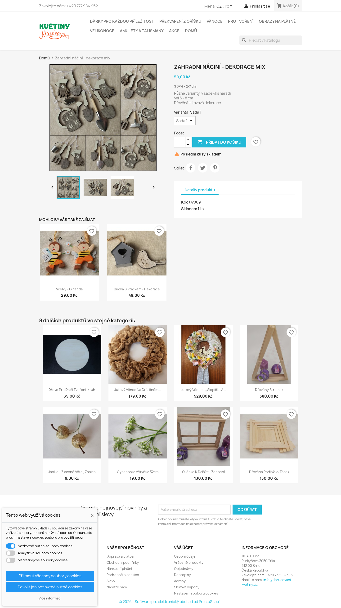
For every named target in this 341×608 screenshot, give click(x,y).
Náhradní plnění (119, 568)
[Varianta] (185, 120)
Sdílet (190, 168)
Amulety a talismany (142, 30)
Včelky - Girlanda (69, 289)
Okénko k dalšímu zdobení (203, 472)
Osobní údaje (185, 556)
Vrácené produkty (188, 562)
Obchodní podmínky (123, 562)
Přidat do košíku (219, 142)
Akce (174, 30)
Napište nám (117, 587)
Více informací (50, 598)
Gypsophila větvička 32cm (137, 472)
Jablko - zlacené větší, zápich (72, 472)
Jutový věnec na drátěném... (137, 389)
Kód (184, 202)
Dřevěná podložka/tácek (269, 472)
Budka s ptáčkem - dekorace (137, 289)
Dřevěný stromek (269, 389)
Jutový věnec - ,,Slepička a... (203, 389)
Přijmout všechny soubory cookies (50, 575)
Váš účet (183, 547)
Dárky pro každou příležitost (122, 21)
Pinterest (215, 168)
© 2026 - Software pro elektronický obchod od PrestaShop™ (170, 601)
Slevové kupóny (186, 587)
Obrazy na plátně (277, 21)
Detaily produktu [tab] (200, 189)
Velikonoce (102, 30)
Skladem (189, 208)
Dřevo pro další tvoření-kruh (72, 389)
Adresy (180, 581)
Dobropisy (182, 574)
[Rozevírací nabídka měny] (225, 6)
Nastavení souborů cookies (196, 593)
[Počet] (179, 142)
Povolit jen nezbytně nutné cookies (50, 587)
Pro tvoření (240, 21)
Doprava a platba (120, 556)
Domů (191, 30)
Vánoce (215, 21)
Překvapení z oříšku (180, 21)
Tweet (202, 168)
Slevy (111, 581)
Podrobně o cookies (123, 574)
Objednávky (183, 568)
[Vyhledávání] (270, 40)
